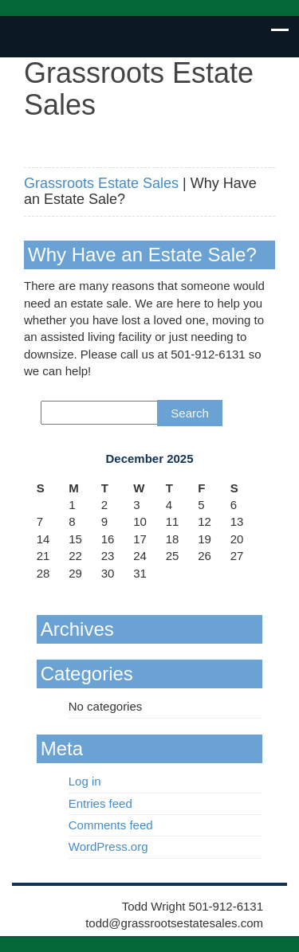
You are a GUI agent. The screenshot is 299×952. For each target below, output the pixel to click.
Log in (85, 781)
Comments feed (111, 825)
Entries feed (100, 803)
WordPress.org (108, 846)
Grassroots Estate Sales (101, 183)
